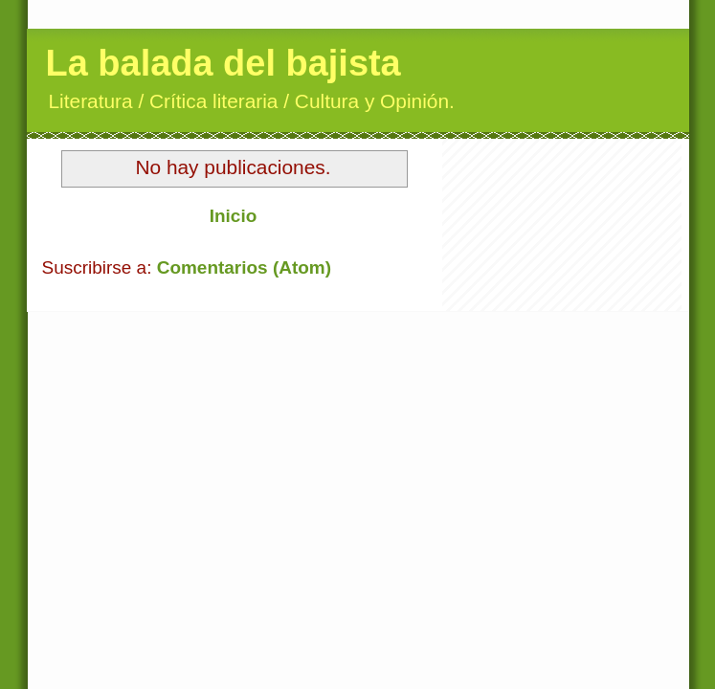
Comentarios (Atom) (244, 267)
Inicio (233, 216)
